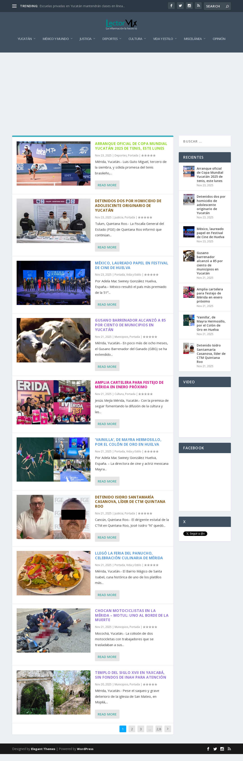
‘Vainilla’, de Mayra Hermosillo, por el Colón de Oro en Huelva (128, 449)
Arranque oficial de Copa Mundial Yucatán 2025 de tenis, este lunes (131, 153)
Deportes (109, 46)
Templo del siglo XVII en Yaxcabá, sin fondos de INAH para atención (130, 682)
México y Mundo (56, 46)
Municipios (121, 344)
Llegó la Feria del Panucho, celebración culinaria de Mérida (129, 563)
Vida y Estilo (163, 46)
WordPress (85, 756)
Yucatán (25, 46)
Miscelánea (193, 46)
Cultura (135, 46)
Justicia (85, 46)
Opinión (219, 46)
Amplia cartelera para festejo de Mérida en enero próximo (129, 392)
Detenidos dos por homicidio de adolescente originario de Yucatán (128, 213)
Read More (107, 192)
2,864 (158, 739)
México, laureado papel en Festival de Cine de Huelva (131, 272)
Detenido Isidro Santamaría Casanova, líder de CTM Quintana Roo (130, 509)
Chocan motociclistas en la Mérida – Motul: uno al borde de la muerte (131, 622)
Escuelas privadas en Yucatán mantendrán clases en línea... (82, 6)
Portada (133, 162)
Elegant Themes (43, 756)
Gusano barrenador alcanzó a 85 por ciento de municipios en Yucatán (130, 332)
